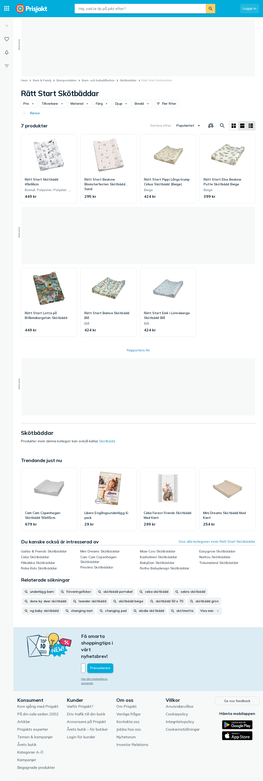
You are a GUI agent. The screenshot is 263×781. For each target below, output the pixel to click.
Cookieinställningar (183, 708)
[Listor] (6, 39)
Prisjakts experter (32, 708)
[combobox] (140, 8)
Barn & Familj (42, 80)
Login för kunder (81, 716)
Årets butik (26, 724)
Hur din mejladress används (100, 659)
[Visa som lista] (242, 125)
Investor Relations (132, 724)
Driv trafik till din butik (86, 693)
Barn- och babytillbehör (98, 80)
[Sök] (210, 8)
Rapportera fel (138, 350)
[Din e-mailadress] (112, 648)
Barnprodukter (67, 80)
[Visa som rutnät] (233, 125)
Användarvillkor (180, 685)
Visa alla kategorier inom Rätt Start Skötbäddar (217, 541)
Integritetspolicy (180, 701)
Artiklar (23, 701)
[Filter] (6, 66)
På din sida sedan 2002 (38, 693)
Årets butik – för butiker (87, 708)
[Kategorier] (6, 8)
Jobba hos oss (128, 708)
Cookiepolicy (177, 693)
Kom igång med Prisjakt (37, 685)
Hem (24, 80)
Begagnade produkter (36, 747)
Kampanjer (26, 739)
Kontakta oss (127, 701)
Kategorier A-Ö (30, 731)
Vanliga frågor (128, 693)
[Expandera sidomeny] (6, 26)
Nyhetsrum (126, 716)
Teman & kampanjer (35, 716)
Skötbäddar (128, 80)
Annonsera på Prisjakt (86, 701)
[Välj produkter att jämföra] (211, 126)
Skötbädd (107, 441)
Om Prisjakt (126, 685)
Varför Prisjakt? (80, 685)
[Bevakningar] (6, 52)
